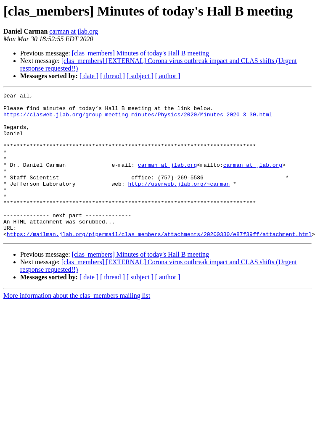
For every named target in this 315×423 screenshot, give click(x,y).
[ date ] (88, 75)
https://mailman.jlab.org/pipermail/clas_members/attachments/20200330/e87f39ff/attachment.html (159, 263)
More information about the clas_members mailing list (76, 324)
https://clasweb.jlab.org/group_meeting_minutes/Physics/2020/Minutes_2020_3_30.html (138, 119)
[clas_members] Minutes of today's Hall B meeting (140, 53)
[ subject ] (140, 75)
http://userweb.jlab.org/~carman (179, 202)
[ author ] (167, 75)
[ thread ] (112, 75)
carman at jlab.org (73, 31)
